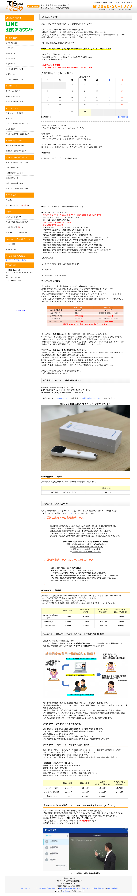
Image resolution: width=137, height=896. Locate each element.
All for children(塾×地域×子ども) (18, 239)
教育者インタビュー (13, 249)
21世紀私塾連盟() (14, 227)
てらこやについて (12, 108)
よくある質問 (10, 129)
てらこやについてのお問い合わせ (17, 188)
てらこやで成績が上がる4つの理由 (18, 123)
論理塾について (11, 74)
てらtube (9, 200)
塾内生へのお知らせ (13, 91)
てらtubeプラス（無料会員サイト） (18, 232)
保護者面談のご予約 (13, 167)
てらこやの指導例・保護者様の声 (17, 134)
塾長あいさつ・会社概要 (14, 113)
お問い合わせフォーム (90, 398)
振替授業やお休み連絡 (67, 888)
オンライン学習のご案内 (14, 101)
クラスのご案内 (12, 38)
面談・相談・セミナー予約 (87, 888)
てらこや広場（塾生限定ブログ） (17, 222)
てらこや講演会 (11, 244)
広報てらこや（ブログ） (14, 217)
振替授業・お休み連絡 (14, 141)
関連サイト (10, 212)
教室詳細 (9, 118)
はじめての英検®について (15, 79)
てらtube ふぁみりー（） (18, 205)
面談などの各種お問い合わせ (17, 157)
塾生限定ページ (12, 86)
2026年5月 (123, 117)
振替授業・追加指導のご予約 (16, 151)
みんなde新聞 (112, 888)
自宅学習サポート (12, 195)
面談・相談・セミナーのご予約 (17, 162)
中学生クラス (10, 53)
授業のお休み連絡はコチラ (15, 145)
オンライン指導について (14, 69)
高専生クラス (10, 64)
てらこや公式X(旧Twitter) (15, 256)
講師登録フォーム (12, 178)
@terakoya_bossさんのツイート (17, 260)
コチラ (72, 513)
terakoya (66, 891)
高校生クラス (10, 58)
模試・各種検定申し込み (14, 183)
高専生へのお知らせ (13, 96)
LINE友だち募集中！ (13, 18)
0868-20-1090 (62, 398)
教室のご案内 (11, 265)
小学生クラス (10, 48)
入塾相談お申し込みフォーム (16, 173)
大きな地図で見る (19, 310)
